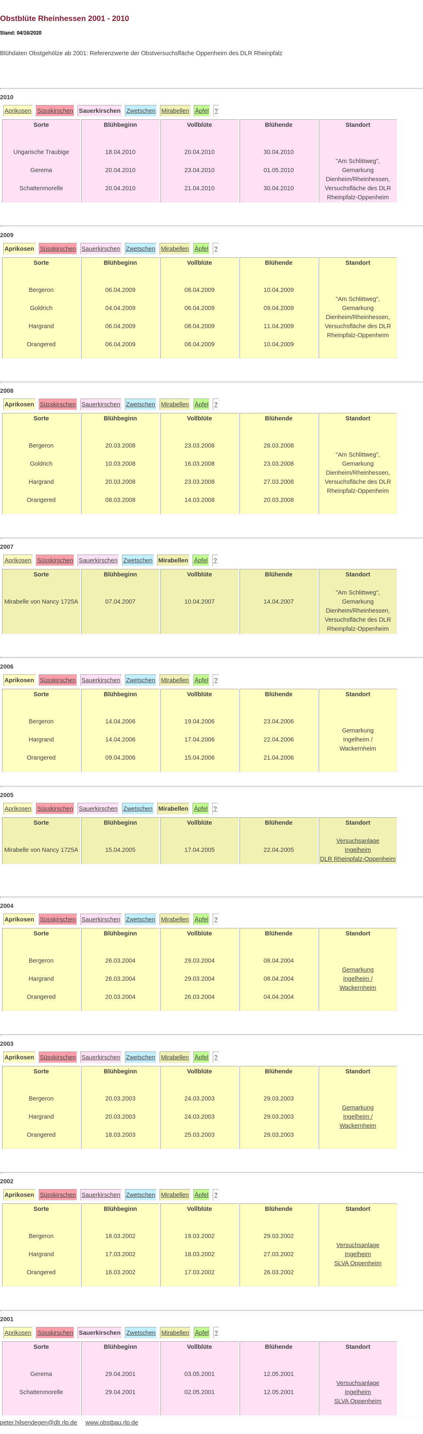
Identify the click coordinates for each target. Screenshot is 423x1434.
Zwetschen (140, 110)
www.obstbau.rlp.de (111, 1422)
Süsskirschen (55, 110)
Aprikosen (18, 110)
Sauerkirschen (101, 248)
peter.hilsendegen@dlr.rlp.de (38, 1422)
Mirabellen (175, 110)
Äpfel (202, 110)
